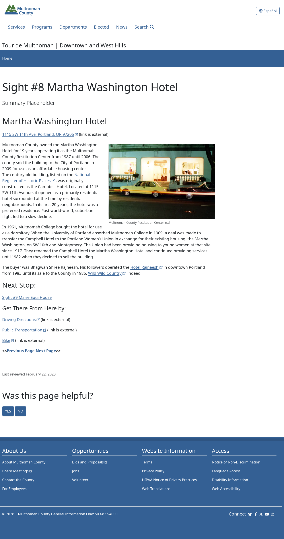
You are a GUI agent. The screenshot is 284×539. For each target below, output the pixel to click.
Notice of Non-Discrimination (236, 462)
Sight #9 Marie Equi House (27, 297)
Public (24, 330)
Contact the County (18, 479)
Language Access (226, 471)
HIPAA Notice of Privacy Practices (169, 479)
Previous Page (21, 350)
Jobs (75, 471)
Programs (42, 27)
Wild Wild (107, 273)
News (121, 27)
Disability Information (230, 479)
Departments (73, 27)
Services (16, 27)
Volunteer (80, 479)
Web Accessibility (226, 488)
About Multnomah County (23, 462)
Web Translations (156, 488)
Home (7, 58)
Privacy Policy (153, 471)
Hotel (146, 267)
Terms (147, 462)
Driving (21, 319)
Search (141, 27)
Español (270, 10)
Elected (101, 27)
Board (17, 471)
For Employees (14, 488)
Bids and (90, 462)
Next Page (46, 350)
